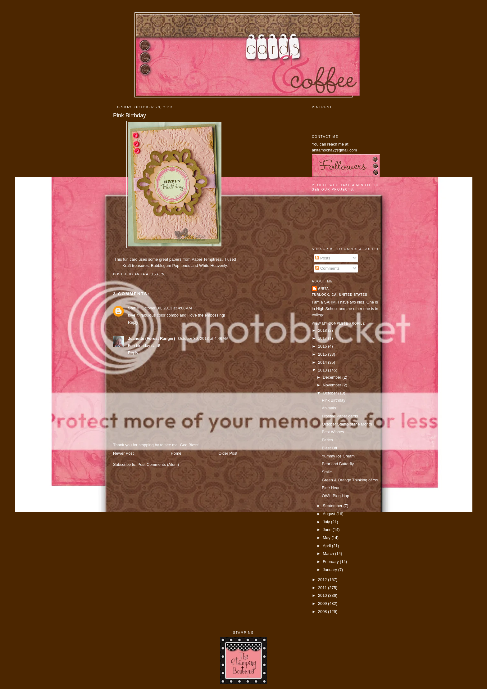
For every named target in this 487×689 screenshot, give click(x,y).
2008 (323, 611)
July (327, 522)
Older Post (227, 453)
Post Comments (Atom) (158, 464)
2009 (323, 603)
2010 (323, 595)
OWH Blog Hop (335, 495)
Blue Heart (331, 487)
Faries (327, 440)
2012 (323, 579)
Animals (329, 408)
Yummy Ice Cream (338, 456)
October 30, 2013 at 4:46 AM (203, 338)
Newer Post (123, 453)
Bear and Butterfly (338, 464)
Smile (327, 472)
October (330, 393)
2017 (323, 338)
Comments (327, 268)
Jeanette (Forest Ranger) (152, 338)
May (327, 537)
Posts (322, 258)
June (327, 529)
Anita (323, 288)
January (330, 569)
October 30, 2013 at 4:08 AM (166, 308)
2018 (323, 330)
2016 (323, 346)
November (332, 385)
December (332, 377)
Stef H (133, 308)
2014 (323, 362)
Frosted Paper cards (340, 416)
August (329, 513)
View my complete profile (338, 323)
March (329, 553)
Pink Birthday (129, 115)
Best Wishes (333, 432)
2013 (323, 370)
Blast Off (329, 448)
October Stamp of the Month (347, 424)
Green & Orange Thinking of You (351, 480)
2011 (323, 587)
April (327, 545)
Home (176, 453)
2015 (323, 354)
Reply (133, 322)
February (331, 561)
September (333, 505)
